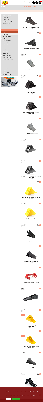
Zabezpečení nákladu (7, 55)
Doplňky (4, 70)
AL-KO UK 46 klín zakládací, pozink (31, 133)
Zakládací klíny (6, 11)
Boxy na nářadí (5, 27)
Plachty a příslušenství (7, 49)
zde (33, 395)
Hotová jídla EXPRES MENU (8, 21)
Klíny (11, 11)
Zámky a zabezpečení (7, 57)
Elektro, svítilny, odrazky (7, 36)
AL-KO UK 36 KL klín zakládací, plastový (31, 48)
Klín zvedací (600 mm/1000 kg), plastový (31, 303)
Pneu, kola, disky (6, 51)
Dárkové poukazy (6, 19)
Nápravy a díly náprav (7, 42)
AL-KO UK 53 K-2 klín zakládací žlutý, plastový (31, 197)
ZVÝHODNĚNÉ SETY (7, 17)
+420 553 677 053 (27, 6)
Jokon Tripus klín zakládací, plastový (31, 261)
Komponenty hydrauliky (7, 68)
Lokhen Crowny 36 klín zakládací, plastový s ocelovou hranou (31, 325)
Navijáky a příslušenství (7, 44)
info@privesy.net (37, 6)
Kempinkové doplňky (7, 74)
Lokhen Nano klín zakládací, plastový (31, 367)
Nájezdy (4, 38)
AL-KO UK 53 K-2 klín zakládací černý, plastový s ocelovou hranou (31, 176)
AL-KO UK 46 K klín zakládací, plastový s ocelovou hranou (31, 113)
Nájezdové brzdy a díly (7, 40)
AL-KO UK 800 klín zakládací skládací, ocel (31, 240)
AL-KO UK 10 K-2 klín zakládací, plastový (31, 27)
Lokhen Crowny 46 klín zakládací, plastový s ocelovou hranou (31, 347)
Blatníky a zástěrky (6, 23)
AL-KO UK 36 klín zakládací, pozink (31, 69)
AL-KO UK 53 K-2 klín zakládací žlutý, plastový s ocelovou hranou (31, 219)
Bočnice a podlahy (6, 63)
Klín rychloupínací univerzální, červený (31, 282)
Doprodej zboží (6, 72)
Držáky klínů (5, 34)
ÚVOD (2, 11)
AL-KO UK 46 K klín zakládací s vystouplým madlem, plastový (31, 91)
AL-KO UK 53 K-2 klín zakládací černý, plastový (31, 154)
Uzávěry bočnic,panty (7, 25)
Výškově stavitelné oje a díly (8, 61)
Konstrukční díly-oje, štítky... (8, 59)
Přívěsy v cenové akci (7, 15)
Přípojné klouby (6, 53)
